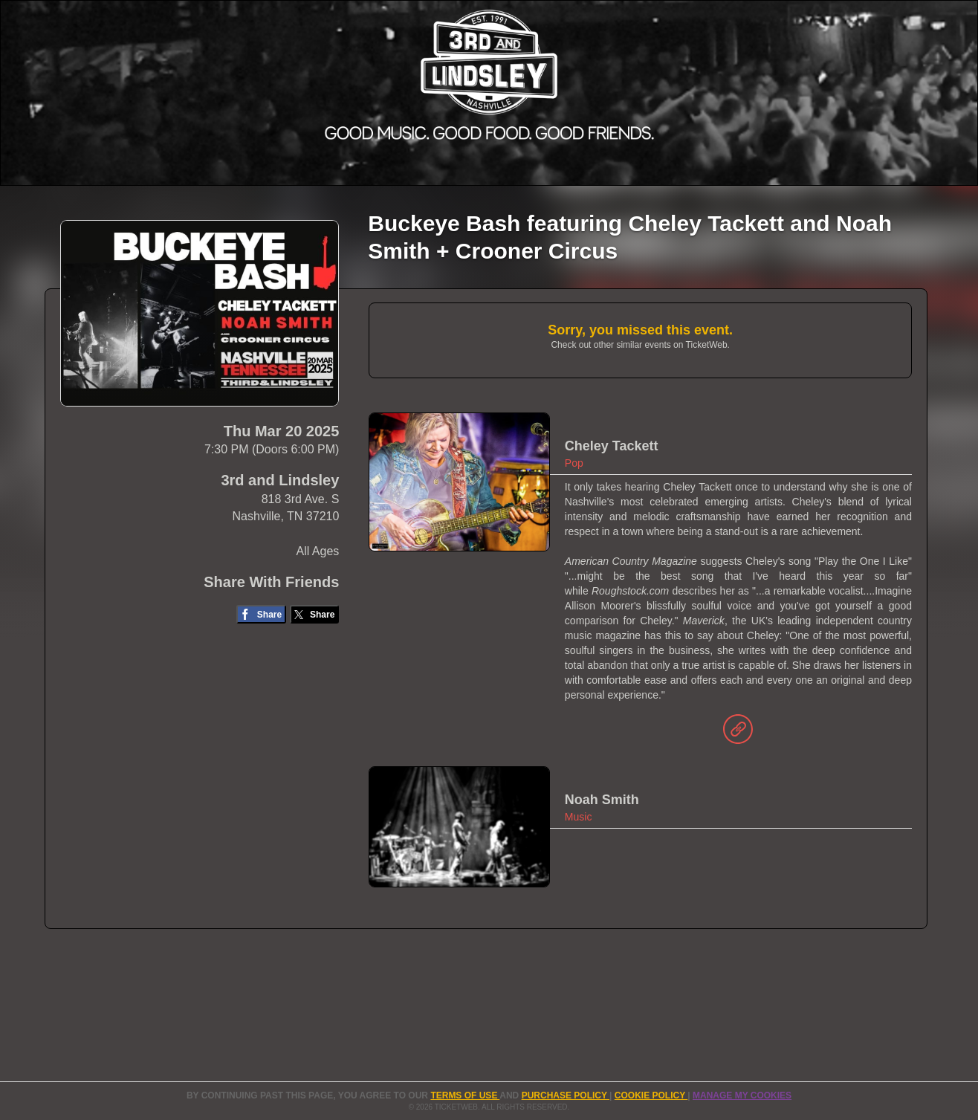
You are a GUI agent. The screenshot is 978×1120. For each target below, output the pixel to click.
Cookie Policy (651, 1095)
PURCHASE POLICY (565, 1095)
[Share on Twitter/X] (315, 614)
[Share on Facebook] (261, 614)
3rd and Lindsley (280, 480)
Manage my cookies (742, 1095)
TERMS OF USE (464, 1095)
